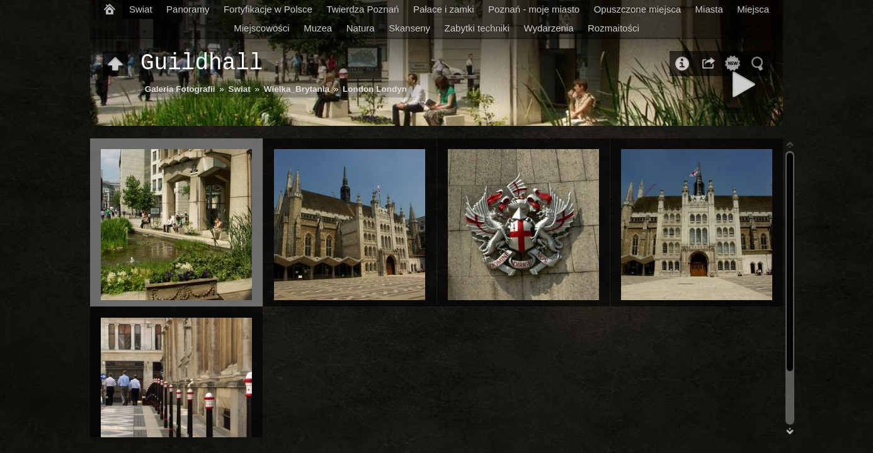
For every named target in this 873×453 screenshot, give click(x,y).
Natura (360, 28)
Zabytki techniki (477, 28)
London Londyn (375, 89)
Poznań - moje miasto (533, 9)
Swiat (140, 9)
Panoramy (187, 9)
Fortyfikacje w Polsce (268, 9)
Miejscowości (261, 28)
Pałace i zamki (443, 9)
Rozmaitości (613, 28)
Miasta (709, 9)
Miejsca (753, 9)
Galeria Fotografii (180, 89)
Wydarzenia (548, 28)
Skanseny (409, 28)
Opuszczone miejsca (637, 9)
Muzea (318, 28)
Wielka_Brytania (296, 89)
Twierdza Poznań (362, 9)
